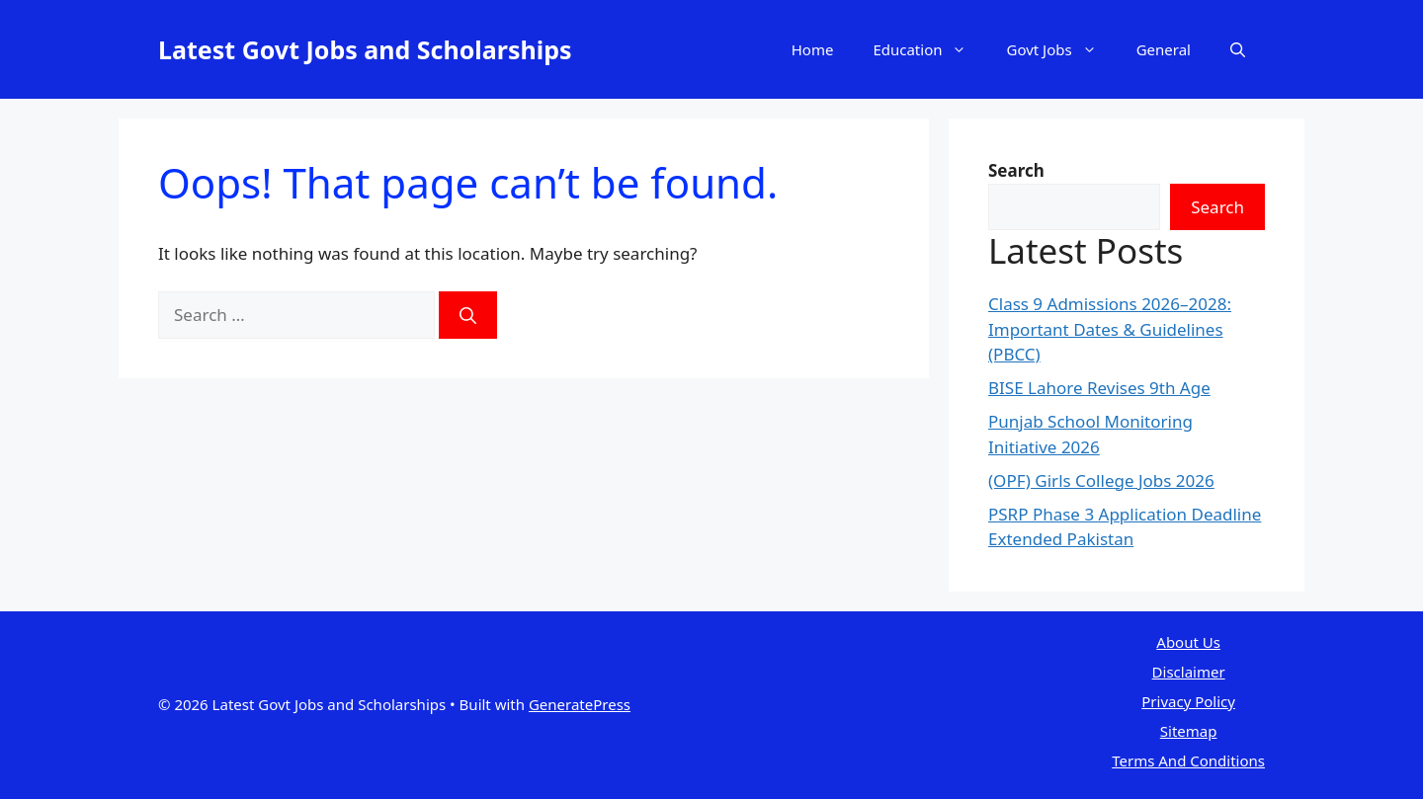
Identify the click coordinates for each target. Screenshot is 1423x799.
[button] (1238, 49)
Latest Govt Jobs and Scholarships (365, 49)
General (1163, 49)
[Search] (468, 315)
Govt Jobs (1061, 49)
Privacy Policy (1188, 701)
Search (1217, 207)
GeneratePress (579, 704)
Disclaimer (1188, 671)
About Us (1188, 642)
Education (929, 49)
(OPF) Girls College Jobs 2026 (1101, 480)
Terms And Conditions (1188, 760)
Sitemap (1188, 731)
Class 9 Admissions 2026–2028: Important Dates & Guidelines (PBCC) (1109, 328)
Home (813, 49)
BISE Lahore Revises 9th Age (1099, 387)
